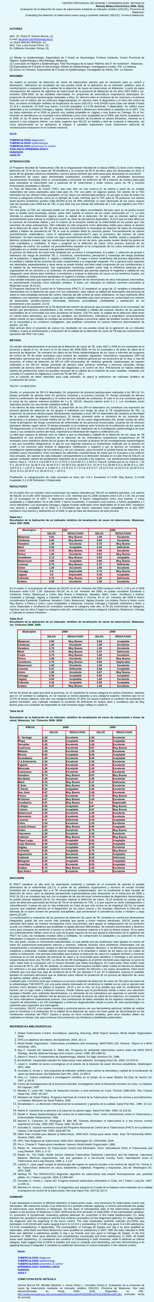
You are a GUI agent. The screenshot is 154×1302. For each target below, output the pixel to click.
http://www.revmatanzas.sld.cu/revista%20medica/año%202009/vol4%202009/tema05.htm (70, 1294)
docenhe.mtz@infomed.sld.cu (35, 39)
